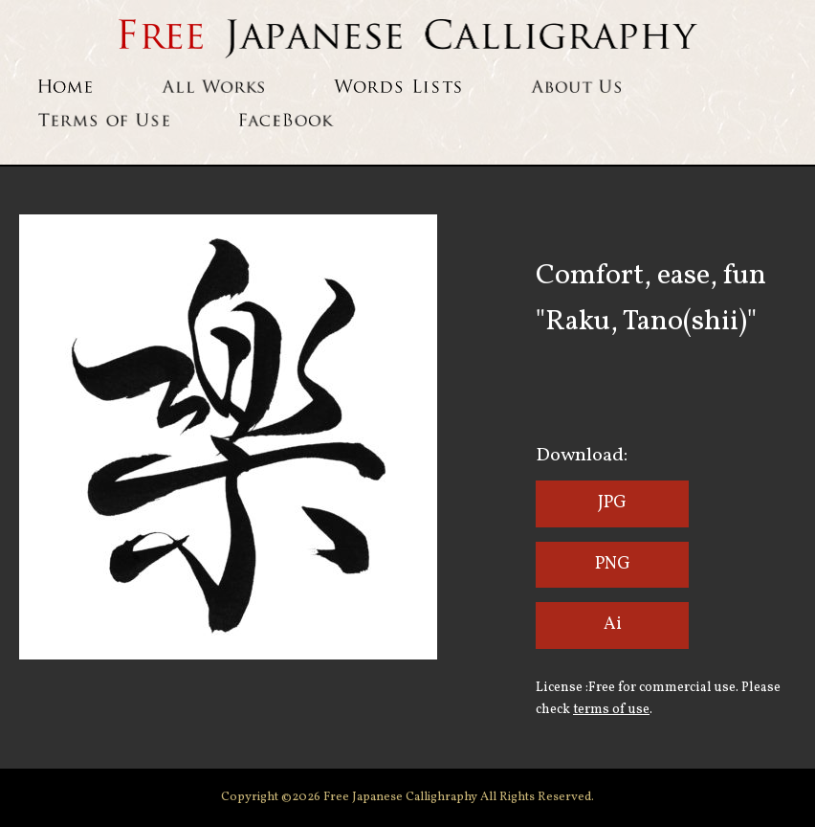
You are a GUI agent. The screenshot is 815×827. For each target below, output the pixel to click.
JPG (612, 503)
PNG (612, 564)
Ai (613, 625)
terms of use (611, 710)
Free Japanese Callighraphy (401, 797)
